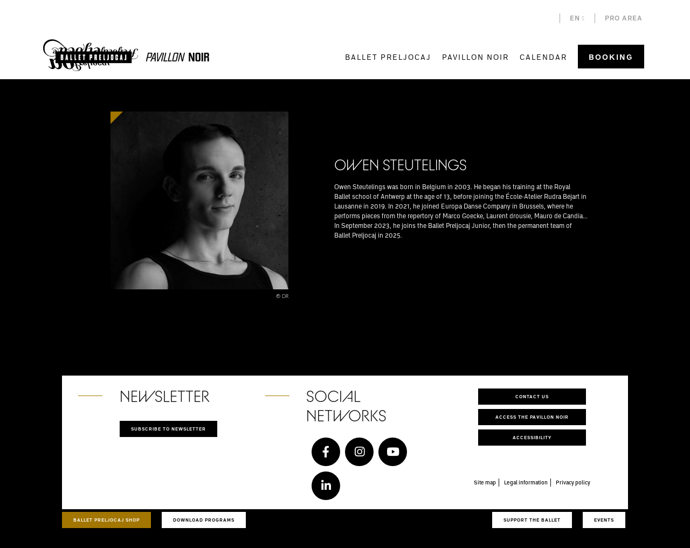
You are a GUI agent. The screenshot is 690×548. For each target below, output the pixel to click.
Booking (611, 57)
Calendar (543, 57)
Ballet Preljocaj (388, 57)
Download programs (203, 520)
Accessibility (532, 437)
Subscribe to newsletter (168, 429)
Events (604, 520)
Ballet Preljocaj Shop (106, 520)
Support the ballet (532, 520)
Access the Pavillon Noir (532, 417)
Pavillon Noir (475, 57)
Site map (485, 482)
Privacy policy (573, 482)
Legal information (526, 482)
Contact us (532, 396)
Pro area (624, 18)
